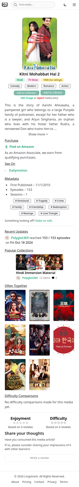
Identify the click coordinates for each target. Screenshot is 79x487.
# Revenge (27, 213)
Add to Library (53, 92)
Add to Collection (26, 93)
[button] (14, 422)
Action (65, 86)
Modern (31, 86)
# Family (17, 207)
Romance (48, 86)
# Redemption (59, 207)
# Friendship (36, 207)
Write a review (39, 458)
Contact (39, 482)
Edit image (27, 98)
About (15, 482)
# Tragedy (42, 200)
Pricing (26, 482)
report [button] (40, 98)
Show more (38, 134)
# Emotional (22, 200)
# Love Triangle (49, 213)
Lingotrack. (31, 476)
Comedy (15, 86)
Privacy (52, 482)
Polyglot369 (20, 238)
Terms (64, 482)
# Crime (59, 200)
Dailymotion (18, 170)
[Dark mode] (65, 5)
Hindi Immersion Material (35, 273)
